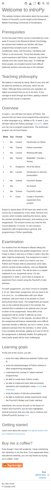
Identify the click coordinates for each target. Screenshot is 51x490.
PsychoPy (37, 124)
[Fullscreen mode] (35, 3)
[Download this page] (30, 3)
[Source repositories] (26, 3)
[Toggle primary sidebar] (3, 3)
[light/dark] (39, 3)
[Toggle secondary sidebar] (47, 3)
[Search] (43, 3)
